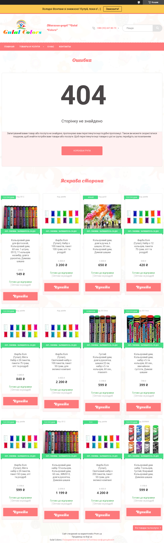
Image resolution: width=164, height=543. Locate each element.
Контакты (65, 46)
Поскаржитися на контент (75, 540)
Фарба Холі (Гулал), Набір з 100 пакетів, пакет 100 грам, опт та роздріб (61, 246)
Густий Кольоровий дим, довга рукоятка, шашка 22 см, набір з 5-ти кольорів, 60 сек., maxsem (102, 363)
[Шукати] (157, 28)
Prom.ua (98, 534)
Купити (20, 296)
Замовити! (112, 9)
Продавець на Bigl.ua (82, 537)
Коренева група (82, 151)
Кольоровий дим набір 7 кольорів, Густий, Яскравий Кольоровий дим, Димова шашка (143, 471)
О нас (50, 46)
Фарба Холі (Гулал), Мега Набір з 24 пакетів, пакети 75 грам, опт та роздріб (20, 360)
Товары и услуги (29, 46)
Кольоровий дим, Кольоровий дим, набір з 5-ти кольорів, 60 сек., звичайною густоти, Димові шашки (143, 363)
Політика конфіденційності (101, 540)
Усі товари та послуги (147, 528)
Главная (9, 46)
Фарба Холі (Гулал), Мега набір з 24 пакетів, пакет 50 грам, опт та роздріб (20, 471)
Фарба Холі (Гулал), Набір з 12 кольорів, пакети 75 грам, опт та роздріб (143, 246)
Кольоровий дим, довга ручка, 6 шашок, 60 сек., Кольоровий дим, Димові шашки (102, 246)
